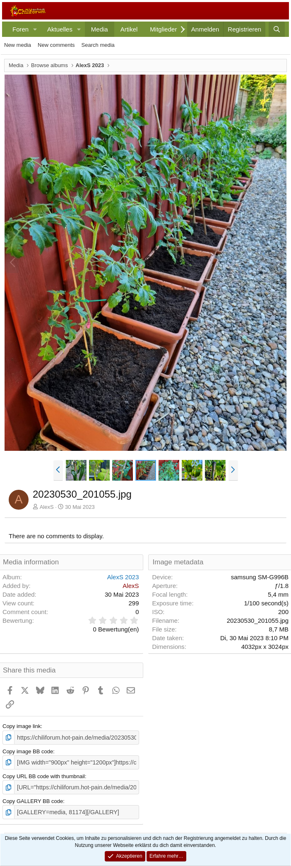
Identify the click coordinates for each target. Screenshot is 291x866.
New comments (56, 45)
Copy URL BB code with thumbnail (43, 775)
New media (17, 45)
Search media (98, 45)
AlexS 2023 (123, 577)
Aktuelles (59, 29)
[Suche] (277, 29)
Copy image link (21, 726)
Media (99, 29)
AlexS (47, 507)
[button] (35, 29)
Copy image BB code (27, 750)
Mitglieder (163, 29)
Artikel (129, 29)
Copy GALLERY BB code (32, 799)
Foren (20, 29)
